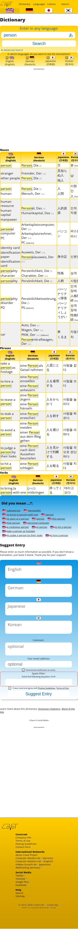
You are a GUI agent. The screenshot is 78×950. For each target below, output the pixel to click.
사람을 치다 (70, 471)
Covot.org (54, 943)
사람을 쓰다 (70, 389)
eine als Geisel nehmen (31, 373)
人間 (60, 199)
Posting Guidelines (46, 711)
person (52, 523)
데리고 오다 (69, 496)
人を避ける (52, 437)
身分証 (62, 262)
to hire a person (62, 543)
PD (3, 313)
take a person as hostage (47, 539)
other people (10, 183)
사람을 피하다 (70, 437)
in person (43, 535)
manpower (9, 225)
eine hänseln (29, 412)
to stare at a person (17, 527)
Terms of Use (62, 711)
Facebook (22, 920)
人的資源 (62, 215)
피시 (73, 241)
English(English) (9, 65)
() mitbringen (35, 497)
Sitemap (21, 933)
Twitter (20, 909)
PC (3, 243)
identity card (10, 253)
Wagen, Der (32, 335)
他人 (60, 185)
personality (34, 518)
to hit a (6, 472)
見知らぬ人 (62, 178)
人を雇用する (52, 389)
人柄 (60, 286)
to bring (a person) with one (22, 523)
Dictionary (24, 4)
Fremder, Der (33, 178)
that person (12, 531)
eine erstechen (29, 422)
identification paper (10, 260)
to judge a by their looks (8, 458)
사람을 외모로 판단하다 (70, 457)
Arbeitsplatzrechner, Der (36, 241)
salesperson (12, 518)
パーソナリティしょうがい (62, 315)
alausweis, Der (37, 264)
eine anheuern (29, 394)
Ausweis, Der (33, 257)
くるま (62, 342)
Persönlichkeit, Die (36, 276)
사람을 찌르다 (70, 421)
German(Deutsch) (30, 65)
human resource (7, 209)
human (6, 199)
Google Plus (23, 917)
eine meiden (29, 431)
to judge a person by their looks (24, 543)
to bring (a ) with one (13, 497)
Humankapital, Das (37, 218)
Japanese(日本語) (50, 65)
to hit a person (13, 539)
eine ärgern (29, 403)
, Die (31, 171)
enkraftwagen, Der (37, 347)
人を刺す (52, 421)
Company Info (24, 866)
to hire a (7, 389)
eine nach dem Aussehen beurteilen (29, 458)
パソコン (62, 238)
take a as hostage (8, 373)
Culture (51, 4)
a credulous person (16, 535)
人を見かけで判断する (52, 457)
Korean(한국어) (69, 65)
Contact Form (24, 877)
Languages (38, 4)
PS (27, 313)
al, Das (33, 213)
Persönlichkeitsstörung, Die (38, 306)
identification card (10, 269)
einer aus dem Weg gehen (30, 442)
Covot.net (38, 943)
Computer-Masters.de (29, 889)
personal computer (39, 531)
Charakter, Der (34, 281)
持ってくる (55, 496)
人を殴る (52, 471)
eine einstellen (29, 385)
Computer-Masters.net (30, 893)
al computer (8, 236)
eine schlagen (29, 472)
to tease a (8, 407)
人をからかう (52, 407)
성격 (73, 278)
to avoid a (8, 438)
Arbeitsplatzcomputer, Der (38, 232)
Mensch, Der (33, 199)
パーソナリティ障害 (62, 298)
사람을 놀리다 (70, 407)
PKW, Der (35, 340)
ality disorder (9, 306)
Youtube (21, 913)
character (8, 281)
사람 (73, 191)
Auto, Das (30, 330)
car (3, 340)
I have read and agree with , (38, 711)
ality (9, 276)
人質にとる (52, 373)
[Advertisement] (38, 113)
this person (61, 527)
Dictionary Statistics (55, 734)
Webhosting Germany (29, 900)
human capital (6, 218)
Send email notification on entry (38, 692)
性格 (60, 278)
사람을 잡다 (70, 373)
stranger (7, 178)
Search (65, 4)
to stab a (7, 422)
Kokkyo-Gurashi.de (27, 897)
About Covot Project (28, 886)
